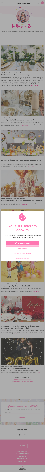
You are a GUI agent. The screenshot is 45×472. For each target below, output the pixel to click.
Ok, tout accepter (22, 243)
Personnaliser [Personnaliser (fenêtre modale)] (22, 248)
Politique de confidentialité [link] (22, 253)
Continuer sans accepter (22, 258)
